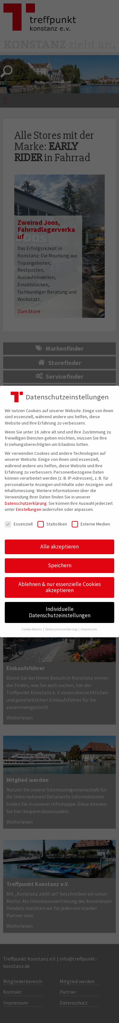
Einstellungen (28, 509)
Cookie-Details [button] (32, 629)
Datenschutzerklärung (26, 503)
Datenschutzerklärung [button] (61, 629)
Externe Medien (91, 524)
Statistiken (52, 524)
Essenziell (19, 524)
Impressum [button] (89, 629)
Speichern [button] (59, 565)
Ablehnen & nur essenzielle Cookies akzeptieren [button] (59, 587)
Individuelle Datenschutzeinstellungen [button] (59, 612)
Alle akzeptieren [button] (59, 546)
